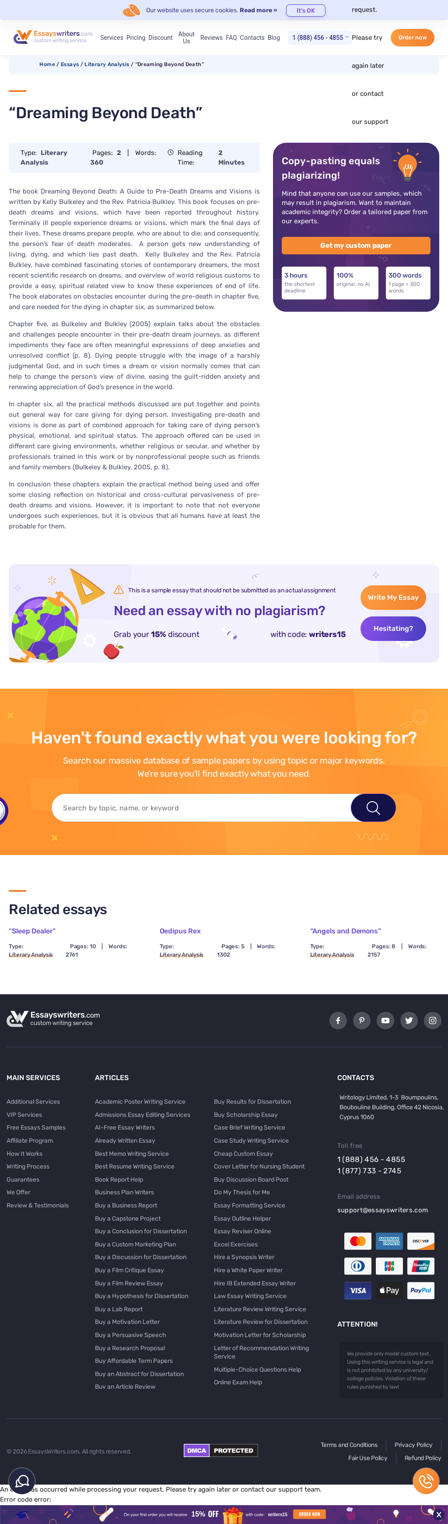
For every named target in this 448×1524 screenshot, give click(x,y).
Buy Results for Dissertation (252, 1101)
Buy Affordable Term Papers (134, 1361)
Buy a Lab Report (119, 1309)
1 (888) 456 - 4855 (317, 37)
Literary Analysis (106, 64)
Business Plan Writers (124, 1192)
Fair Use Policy (368, 1458)
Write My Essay (393, 597)
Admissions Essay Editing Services (142, 1115)
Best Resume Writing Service (135, 1166)
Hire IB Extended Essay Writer (255, 1283)
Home (47, 64)
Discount (160, 37)
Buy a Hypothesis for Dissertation (141, 1296)
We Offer (18, 1192)
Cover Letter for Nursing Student (259, 1166)
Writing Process (28, 1166)
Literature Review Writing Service (260, 1309)
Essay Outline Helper (242, 1218)
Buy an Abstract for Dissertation (139, 1374)
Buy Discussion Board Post (251, 1179)
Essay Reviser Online (242, 1231)
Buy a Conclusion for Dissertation (141, 1231)
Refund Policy (423, 1458)
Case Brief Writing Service (249, 1127)
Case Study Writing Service (251, 1140)
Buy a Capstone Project (128, 1218)
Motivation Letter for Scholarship (260, 1335)
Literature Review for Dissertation (261, 1322)
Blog (274, 37)
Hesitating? (393, 628)
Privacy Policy (414, 1445)
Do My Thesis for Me (242, 1192)
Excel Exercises (236, 1244)
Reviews (211, 37)
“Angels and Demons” (345, 931)
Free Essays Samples (36, 1127)
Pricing (135, 37)
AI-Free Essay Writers (125, 1127)
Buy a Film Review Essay (129, 1283)
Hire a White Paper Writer (248, 1270)
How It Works (24, 1154)
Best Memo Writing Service (132, 1154)
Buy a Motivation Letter (127, 1322)
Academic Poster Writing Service (140, 1101)
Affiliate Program (30, 1140)
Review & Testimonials (38, 1205)
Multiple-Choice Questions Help (257, 1369)
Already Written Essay (125, 1140)
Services (111, 37)
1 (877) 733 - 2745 (369, 1170)
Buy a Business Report (126, 1205)
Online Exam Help (238, 1382)
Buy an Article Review (125, 1386)
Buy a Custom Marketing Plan (135, 1244)
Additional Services (33, 1101)
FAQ (231, 37)
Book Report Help (119, 1179)
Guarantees (23, 1179)
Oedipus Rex (180, 931)
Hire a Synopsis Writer (244, 1257)
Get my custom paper (356, 245)
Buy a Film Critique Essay (129, 1270)
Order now (413, 37)
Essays (70, 64)
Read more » (258, 10)
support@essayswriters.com (382, 1210)
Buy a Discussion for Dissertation (140, 1257)
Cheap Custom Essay (243, 1154)
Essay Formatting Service (249, 1205)
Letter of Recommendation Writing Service (261, 1352)
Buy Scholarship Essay (246, 1115)
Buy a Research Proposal (130, 1348)
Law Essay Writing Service (250, 1296)
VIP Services (24, 1115)
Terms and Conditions (349, 1445)
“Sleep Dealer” (32, 931)
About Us (186, 38)
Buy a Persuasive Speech (130, 1335)
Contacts (252, 37)
